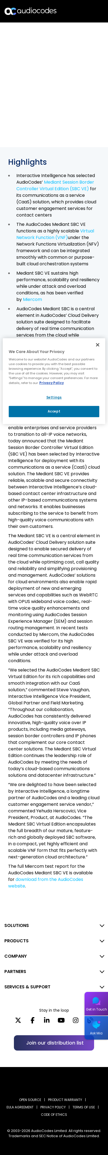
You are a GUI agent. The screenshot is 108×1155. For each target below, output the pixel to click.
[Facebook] (33, 1022)
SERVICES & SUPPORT (27, 987)
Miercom (32, 299)
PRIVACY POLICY (53, 1107)
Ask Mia (96, 1033)
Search (80, 11)
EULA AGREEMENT (20, 1107)
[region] (54, 381)
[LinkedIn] (47, 1022)
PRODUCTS (16, 941)
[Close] (98, 345)
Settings (54, 397)
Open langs (90, 11)
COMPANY (15, 956)
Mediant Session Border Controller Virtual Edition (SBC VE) (55, 185)
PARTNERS (15, 971)
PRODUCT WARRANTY (65, 1099)
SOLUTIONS (16, 925)
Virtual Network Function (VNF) (55, 234)
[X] (18, 1022)
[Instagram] (76, 1022)
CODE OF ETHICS (54, 1114)
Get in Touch (96, 1009)
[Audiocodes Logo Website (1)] (30, 11)
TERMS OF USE (84, 1107)
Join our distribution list (55, 1042)
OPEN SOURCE (30, 1099)
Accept (54, 411)
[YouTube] (61, 1022)
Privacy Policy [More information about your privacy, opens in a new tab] (51, 383)
